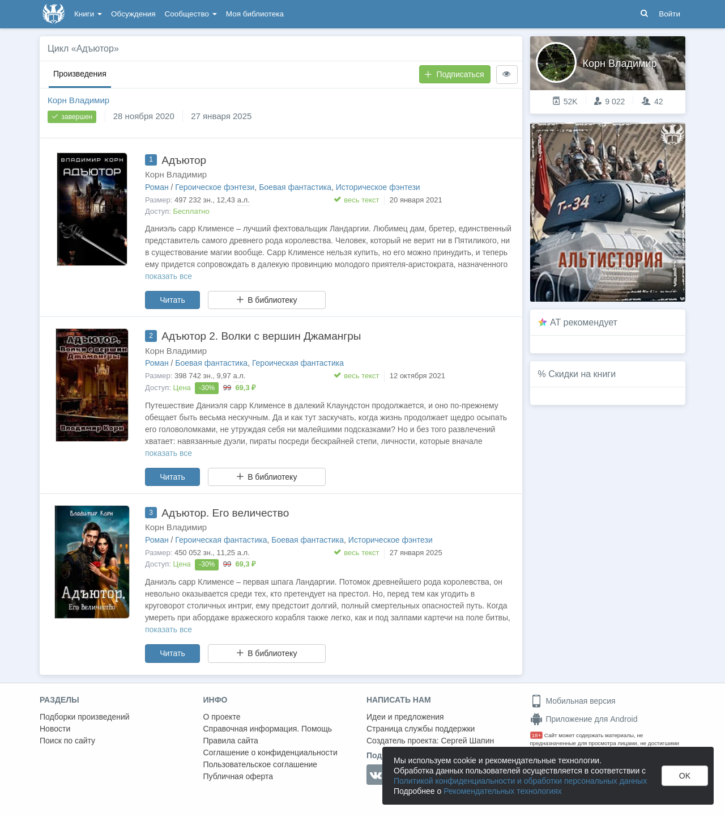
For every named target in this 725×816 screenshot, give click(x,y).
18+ (536, 735)
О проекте (222, 716)
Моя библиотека (255, 14)
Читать (172, 300)
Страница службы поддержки (420, 728)
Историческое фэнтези (378, 187)
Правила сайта (230, 740)
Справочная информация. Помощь (267, 728)
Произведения (79, 73)
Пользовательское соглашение (260, 764)
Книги (88, 14)
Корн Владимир (78, 100)
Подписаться (454, 74)
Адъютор (183, 160)
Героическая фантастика (298, 362)
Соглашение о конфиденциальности (270, 752)
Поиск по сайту (67, 740)
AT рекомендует (583, 322)
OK (684, 775)
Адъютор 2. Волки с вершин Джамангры (261, 336)
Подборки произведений (85, 716)
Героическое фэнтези (214, 187)
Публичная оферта (238, 776)
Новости (55, 728)
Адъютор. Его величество (225, 513)
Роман (157, 187)
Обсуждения (133, 14)
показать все (168, 276)
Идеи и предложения (405, 716)
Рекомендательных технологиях (502, 791)
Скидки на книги (582, 374)
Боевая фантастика (295, 187)
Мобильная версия (573, 701)
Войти (669, 14)
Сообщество (191, 14)
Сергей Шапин (467, 740)
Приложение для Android (584, 719)
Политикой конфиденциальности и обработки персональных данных (520, 780)
